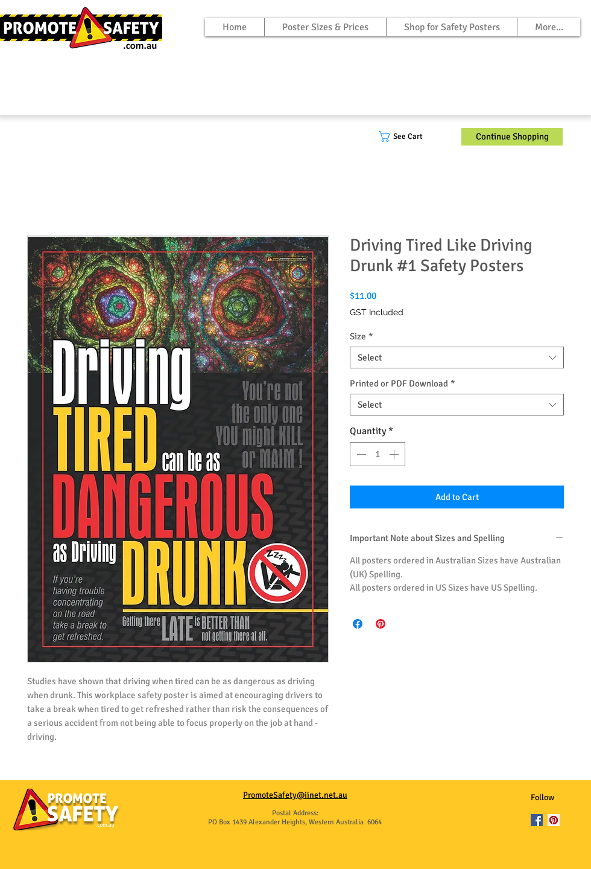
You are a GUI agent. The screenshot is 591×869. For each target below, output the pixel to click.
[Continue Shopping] (512, 137)
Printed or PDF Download (402, 383)
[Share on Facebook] (357, 624)
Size (361, 336)
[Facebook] (537, 820)
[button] (410, 136)
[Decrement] (360, 454)
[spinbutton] (377, 454)
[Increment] (395, 454)
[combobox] (457, 357)
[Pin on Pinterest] (380, 624)
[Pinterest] (554, 820)
